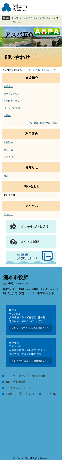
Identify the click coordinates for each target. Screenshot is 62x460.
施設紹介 (8, 86)
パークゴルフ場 (12, 108)
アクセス (8, 214)
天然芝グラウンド (13, 94)
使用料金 (8, 149)
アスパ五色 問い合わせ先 (42, 70)
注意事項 (8, 157)
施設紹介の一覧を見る (45, 122)
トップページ (18, 18)
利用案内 (8, 142)
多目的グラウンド (13, 101)
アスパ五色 (34, 18)
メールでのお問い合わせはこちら (33, 328)
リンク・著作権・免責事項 (25, 376)
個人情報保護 (16, 382)
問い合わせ (48, 18)
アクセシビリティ (19, 388)
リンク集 (49, 394)
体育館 (7, 115)
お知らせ (8, 176)
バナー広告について (20, 394)
